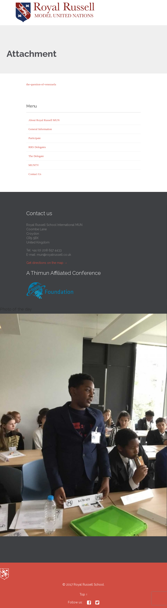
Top (82, 594)
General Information (40, 129)
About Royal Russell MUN (44, 120)
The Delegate (36, 156)
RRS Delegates (37, 147)
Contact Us (34, 174)
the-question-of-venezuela (41, 84)
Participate (34, 138)
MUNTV (33, 165)
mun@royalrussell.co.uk (54, 254)
